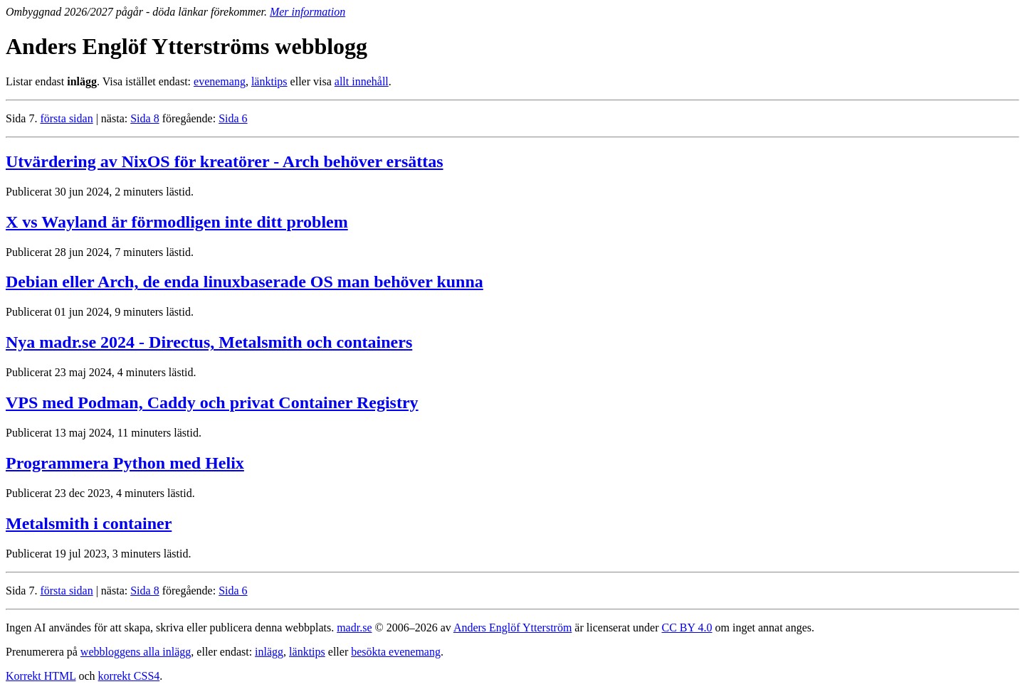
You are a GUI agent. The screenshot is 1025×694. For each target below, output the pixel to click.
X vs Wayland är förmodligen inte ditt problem (177, 222)
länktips (269, 81)
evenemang (220, 81)
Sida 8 (144, 118)
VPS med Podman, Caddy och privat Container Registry (212, 402)
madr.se (354, 627)
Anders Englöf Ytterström (512, 627)
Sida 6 (233, 118)
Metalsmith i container (89, 523)
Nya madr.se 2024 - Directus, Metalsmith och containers (209, 342)
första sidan (66, 118)
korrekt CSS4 (129, 676)
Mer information (307, 12)
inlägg (269, 652)
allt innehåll (362, 81)
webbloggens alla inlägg (135, 652)
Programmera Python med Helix (125, 463)
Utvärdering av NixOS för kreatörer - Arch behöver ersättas (224, 161)
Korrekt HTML (41, 676)
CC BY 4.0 (687, 627)
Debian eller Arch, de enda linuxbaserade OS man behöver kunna (244, 281)
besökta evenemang (396, 652)
